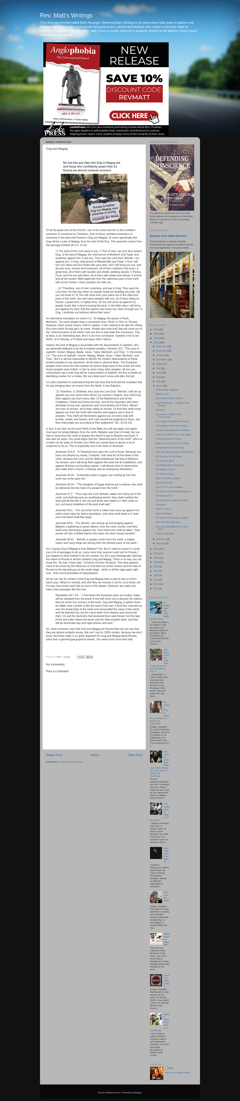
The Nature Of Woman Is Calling (172, 518)
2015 (156, 579)
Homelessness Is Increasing (170, 447)
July (158, 368)
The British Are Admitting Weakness (173, 491)
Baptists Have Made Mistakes (168, 236)
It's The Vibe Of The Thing (169, 456)
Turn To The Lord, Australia (169, 487)
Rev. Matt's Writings (66, 15)
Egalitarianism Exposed (166, 939)
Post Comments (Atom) (71, 762)
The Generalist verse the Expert (172, 500)
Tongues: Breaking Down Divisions (173, 430)
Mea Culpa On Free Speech (166, 855)
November (161, 350)
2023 (156, 342)
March (159, 386)
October (160, 355)
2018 (156, 566)
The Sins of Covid (165, 474)
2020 (156, 557)
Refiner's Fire (162, 394)
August (160, 364)
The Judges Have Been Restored (172, 421)
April (158, 381)
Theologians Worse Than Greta (171, 425)
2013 (156, 588)
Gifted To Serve (163, 509)
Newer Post (54, 755)
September (162, 359)
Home (95, 755)
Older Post (135, 755)
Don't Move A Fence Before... (170, 398)
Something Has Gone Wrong (170, 465)
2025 (156, 333)
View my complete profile (177, 1072)
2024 (156, 338)
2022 (156, 549)
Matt (170, 1068)
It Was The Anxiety (165, 533)
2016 (156, 575)
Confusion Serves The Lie (169, 439)
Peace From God (164, 482)
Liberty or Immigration (166, 981)
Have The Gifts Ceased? (168, 478)
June (159, 372)
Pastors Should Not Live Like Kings (173, 434)
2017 (156, 571)
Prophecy (160, 410)
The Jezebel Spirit (165, 461)
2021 (156, 553)
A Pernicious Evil (164, 496)
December (161, 346)
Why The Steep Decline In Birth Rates (175, 452)
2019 (156, 562)
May (158, 377)
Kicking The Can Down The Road (172, 443)
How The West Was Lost (168, 522)
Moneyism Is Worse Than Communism (168, 415)
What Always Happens (167, 389)
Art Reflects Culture (165, 469)
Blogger (138, 1092)
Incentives (161, 504)
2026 (156, 329)
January (160, 543)
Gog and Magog (164, 513)
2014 (156, 584)
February (161, 539)
